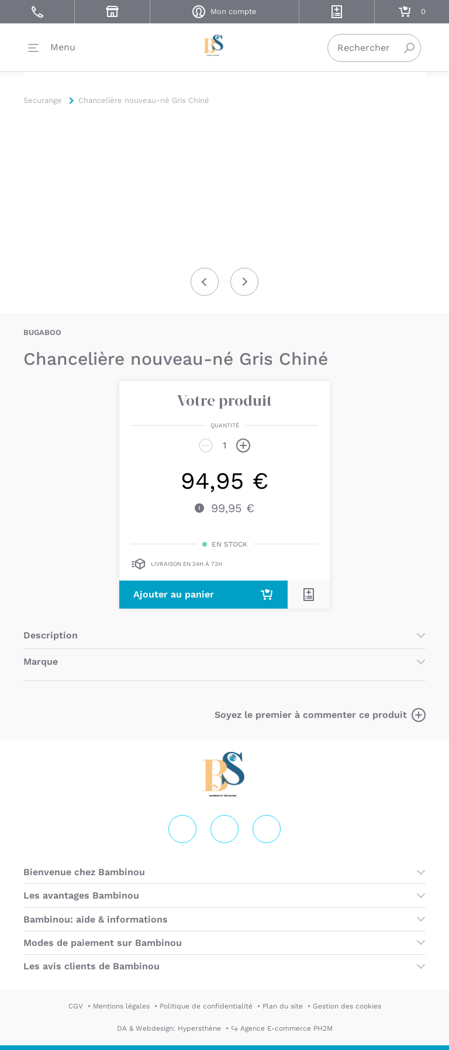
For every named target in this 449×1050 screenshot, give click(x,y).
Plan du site (283, 1006)
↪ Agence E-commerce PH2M (282, 1028)
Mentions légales (121, 1006)
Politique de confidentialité (206, 1006)
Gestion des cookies (347, 1006)
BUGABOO (42, 332)
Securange (224, 47)
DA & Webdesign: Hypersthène (169, 1028)
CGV (75, 1006)
